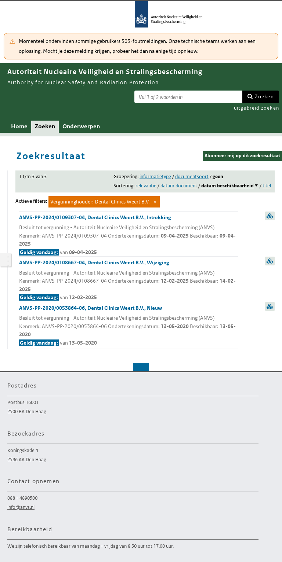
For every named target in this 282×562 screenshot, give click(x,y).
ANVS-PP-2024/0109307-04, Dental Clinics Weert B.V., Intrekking (128, 235)
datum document (178, 186)
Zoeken (264, 96)
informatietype (155, 176)
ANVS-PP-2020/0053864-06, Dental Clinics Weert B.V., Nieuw (128, 326)
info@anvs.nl (21, 507)
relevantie (145, 186)
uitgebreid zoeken (256, 108)
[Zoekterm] (188, 97)
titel (267, 186)
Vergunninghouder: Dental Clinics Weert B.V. (100, 201)
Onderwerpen (81, 126)
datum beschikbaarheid (227, 186)
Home (19, 126)
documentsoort (192, 176)
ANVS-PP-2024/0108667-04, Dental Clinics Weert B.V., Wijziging (128, 280)
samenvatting (270, 216)
